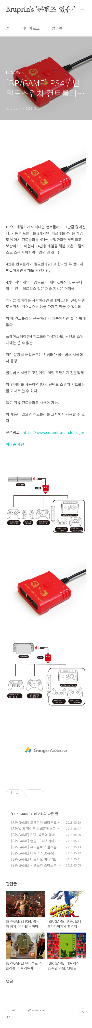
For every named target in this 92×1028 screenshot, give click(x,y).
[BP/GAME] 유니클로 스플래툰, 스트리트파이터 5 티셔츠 (34, 849)
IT (13, 813)
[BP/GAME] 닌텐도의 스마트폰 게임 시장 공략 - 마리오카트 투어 (36, 868)
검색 (71, 9)
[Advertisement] (46, 750)
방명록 (57, 28)
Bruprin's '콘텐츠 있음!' (40, 9)
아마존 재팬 (15, 444)
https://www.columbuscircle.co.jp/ (53, 432)
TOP (82, 1012)
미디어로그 (30, 28)
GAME (24, 813)
